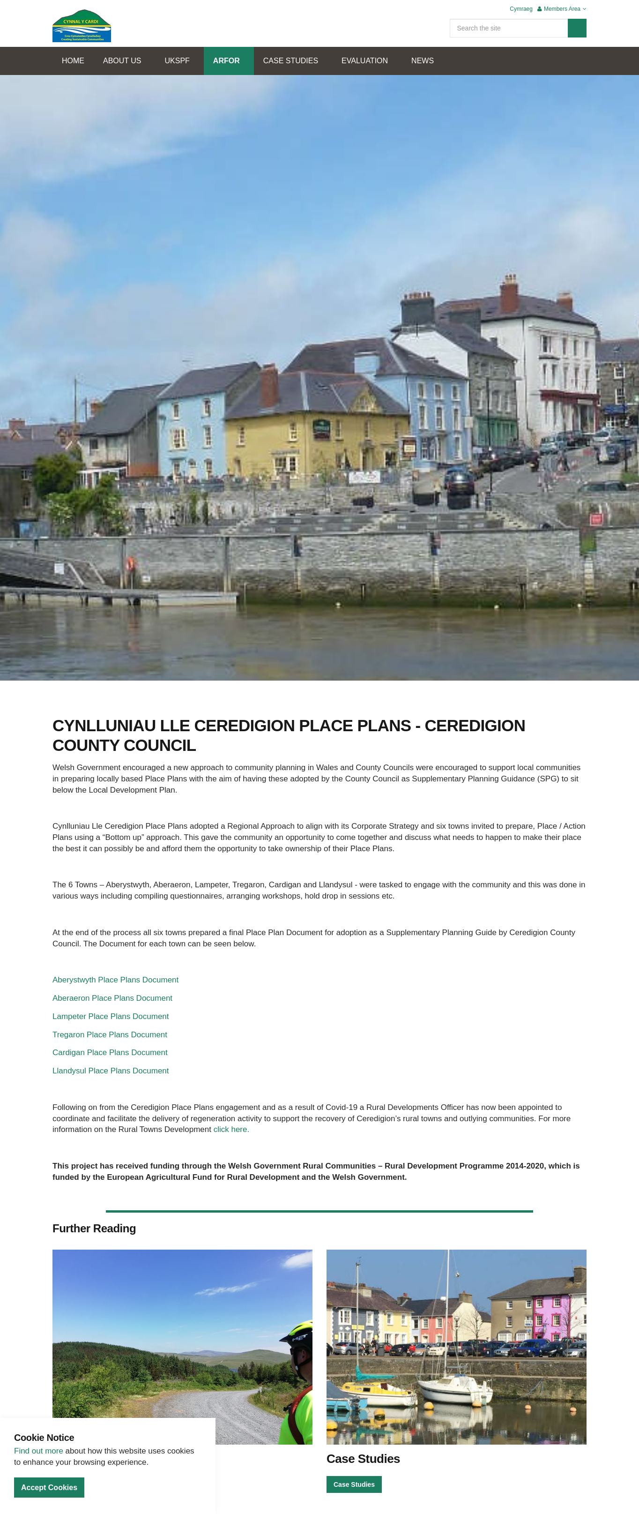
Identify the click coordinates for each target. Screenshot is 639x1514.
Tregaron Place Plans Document (109, 1034)
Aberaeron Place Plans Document (112, 998)
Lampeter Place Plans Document (110, 1016)
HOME (73, 61)
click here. (232, 1129)
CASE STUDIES (290, 61)
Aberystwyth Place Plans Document (115, 979)
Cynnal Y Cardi (81, 25)
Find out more (38, 1451)
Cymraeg (521, 9)
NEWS (422, 61)
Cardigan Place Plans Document (110, 1052)
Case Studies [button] (354, 1484)
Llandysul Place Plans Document (110, 1070)
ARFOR (226, 61)
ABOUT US (122, 61)
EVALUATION (365, 61)
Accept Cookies (49, 1488)
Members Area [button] (562, 9)
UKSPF (177, 61)
